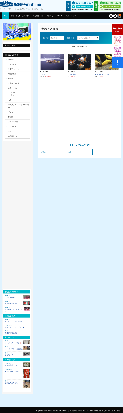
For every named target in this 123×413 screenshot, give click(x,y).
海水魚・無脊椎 (13, 83)
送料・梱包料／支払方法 (20, 16)
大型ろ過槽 (12, 126)
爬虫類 (10, 117)
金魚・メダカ (13, 88)
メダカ (43, 152)
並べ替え (46, 38)
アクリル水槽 (13, 122)
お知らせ (50, 16)
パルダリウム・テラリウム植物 (18, 106)
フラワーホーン (13, 69)
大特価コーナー (13, 136)
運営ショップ (71, 16)
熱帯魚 (10, 78)
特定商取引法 (38, 16)
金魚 (69, 152)
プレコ (10, 112)
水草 (9, 100)
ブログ (59, 16)
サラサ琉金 (72, 74)
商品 (5, 16)
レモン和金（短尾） (102, 74)
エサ (9, 131)
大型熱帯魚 (12, 74)
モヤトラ (44, 74)
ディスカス (12, 64)
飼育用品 (11, 59)
